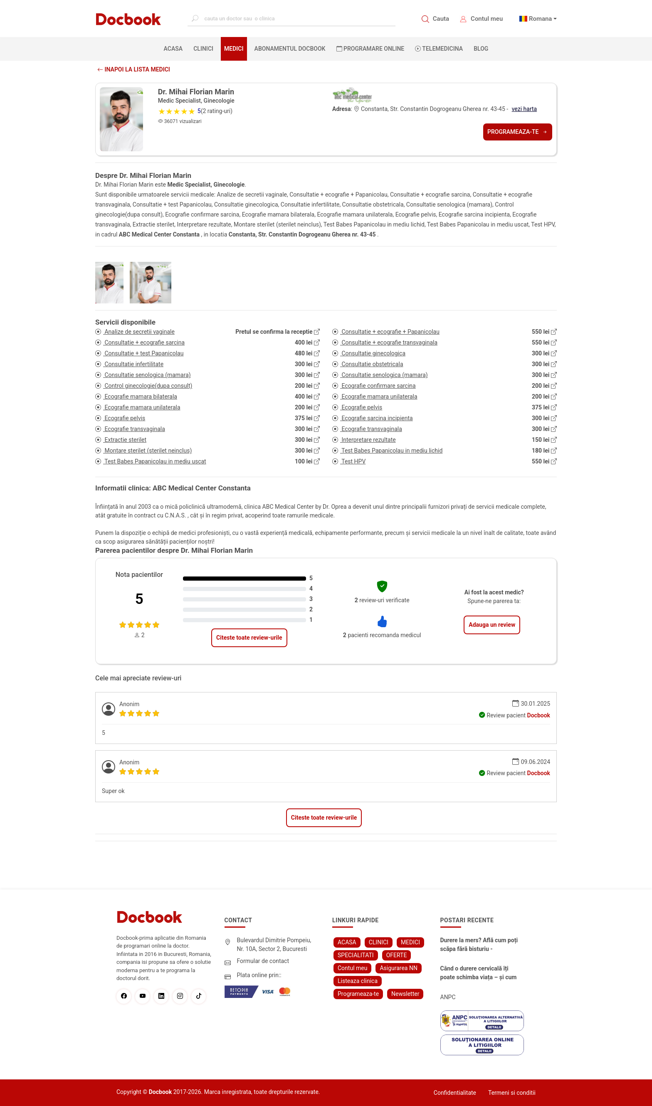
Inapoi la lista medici (133, 69)
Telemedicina (439, 48)
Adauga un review (492, 624)
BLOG (481, 48)
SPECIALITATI (356, 955)
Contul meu (487, 18)
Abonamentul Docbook (290, 48)
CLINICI (203, 48)
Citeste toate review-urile (249, 637)
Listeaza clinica (358, 981)
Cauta (441, 18)
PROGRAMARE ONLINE (370, 48)
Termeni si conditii (512, 1092)
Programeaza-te (517, 131)
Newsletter (405, 993)
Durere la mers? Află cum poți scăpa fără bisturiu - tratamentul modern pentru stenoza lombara (479, 945)
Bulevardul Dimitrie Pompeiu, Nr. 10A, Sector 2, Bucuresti (274, 944)
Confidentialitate (455, 1092)
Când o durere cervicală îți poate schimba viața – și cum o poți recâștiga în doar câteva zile (479, 973)
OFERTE (396, 955)
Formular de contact (263, 961)
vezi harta (524, 109)
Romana (540, 18)
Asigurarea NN (398, 968)
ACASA (175, 48)
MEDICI (233, 48)
